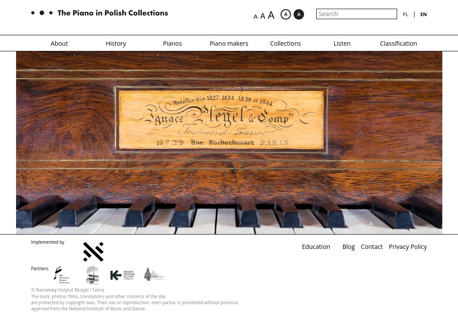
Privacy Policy (408, 246)
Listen (342, 43)
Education (316, 246)
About (59, 43)
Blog (348, 246)
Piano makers (229, 43)
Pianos (172, 43)
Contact (372, 246)
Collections (285, 43)
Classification (398, 43)
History (116, 43)
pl (405, 14)
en (423, 14)
